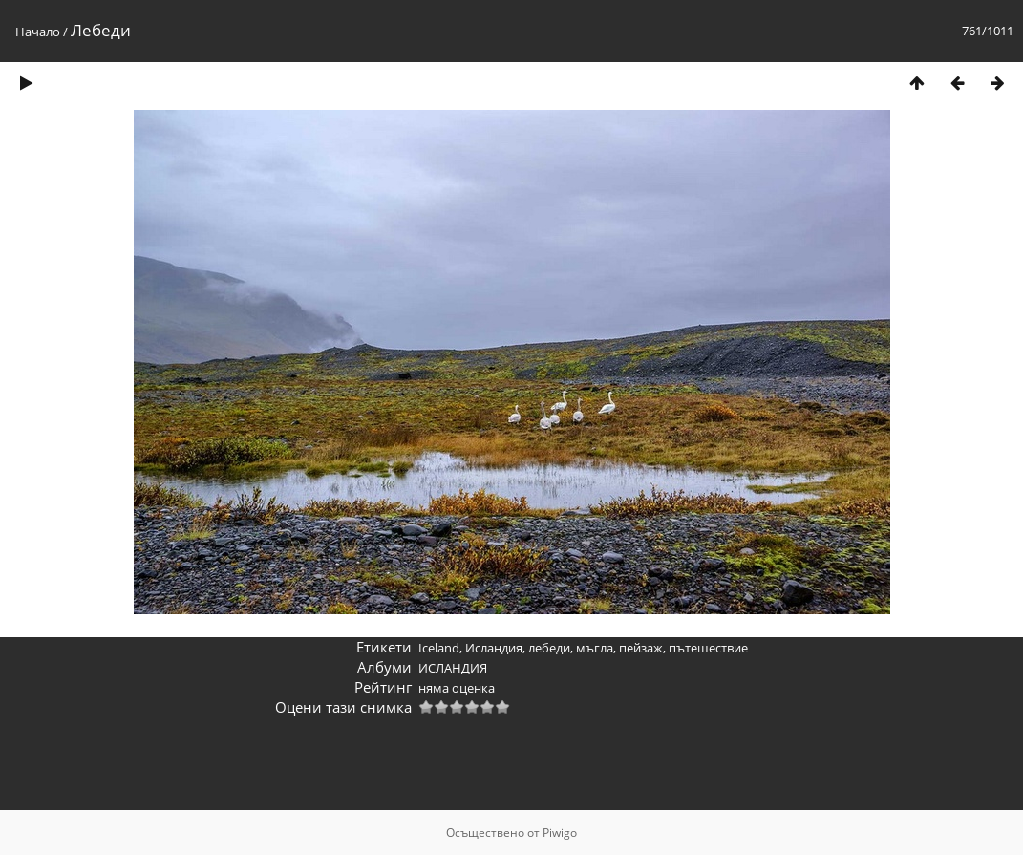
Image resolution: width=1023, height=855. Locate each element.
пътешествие (708, 647)
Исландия (493, 647)
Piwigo (560, 832)
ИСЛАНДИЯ (452, 667)
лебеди (549, 647)
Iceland (438, 647)
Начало (37, 31)
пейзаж (641, 647)
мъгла (594, 647)
